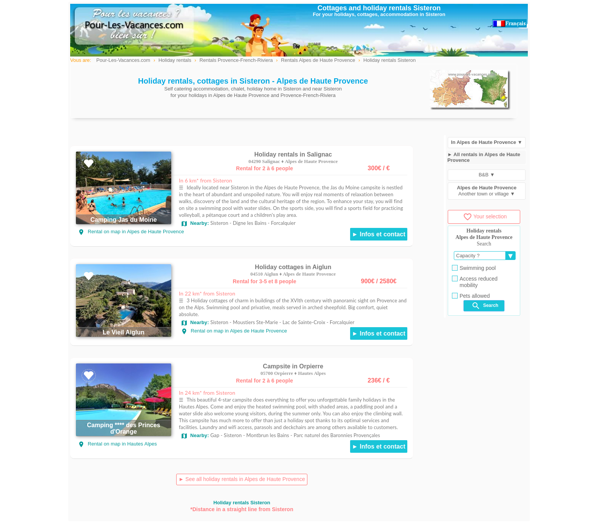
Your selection (484, 216)
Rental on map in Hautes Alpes (117, 444)
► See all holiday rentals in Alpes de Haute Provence (241, 479)
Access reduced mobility (475, 282)
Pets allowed (471, 296)
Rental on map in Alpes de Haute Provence (131, 231)
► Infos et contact (378, 234)
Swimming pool (474, 268)
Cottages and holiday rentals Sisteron (378, 8)
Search (484, 305)
